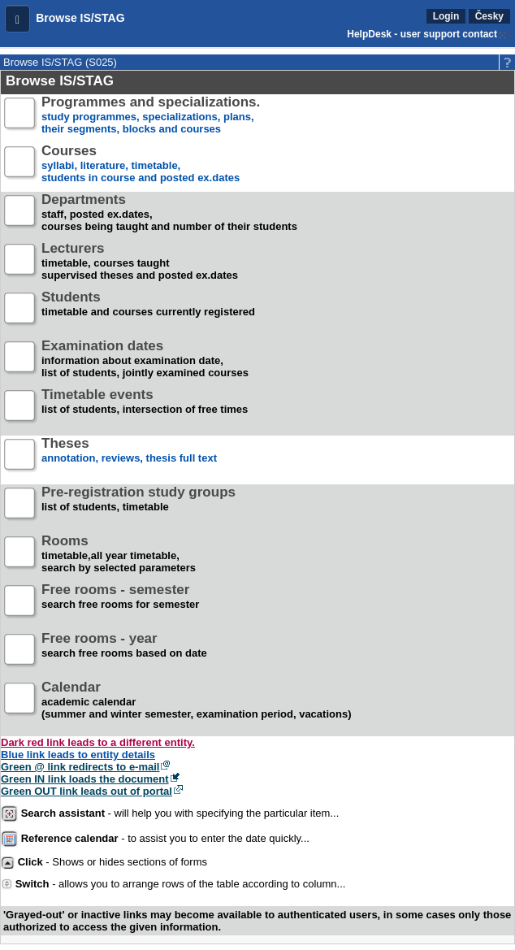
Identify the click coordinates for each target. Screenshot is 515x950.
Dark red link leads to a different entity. (98, 742)
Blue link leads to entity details (78, 754)
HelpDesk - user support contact (422, 34)
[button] (17, 19)
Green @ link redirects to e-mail (80, 767)
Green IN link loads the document (85, 779)
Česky (489, 16)
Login (446, 16)
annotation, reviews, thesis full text (129, 457)
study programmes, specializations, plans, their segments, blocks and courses (150, 116)
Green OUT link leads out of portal (86, 791)
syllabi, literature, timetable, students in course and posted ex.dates (140, 164)
